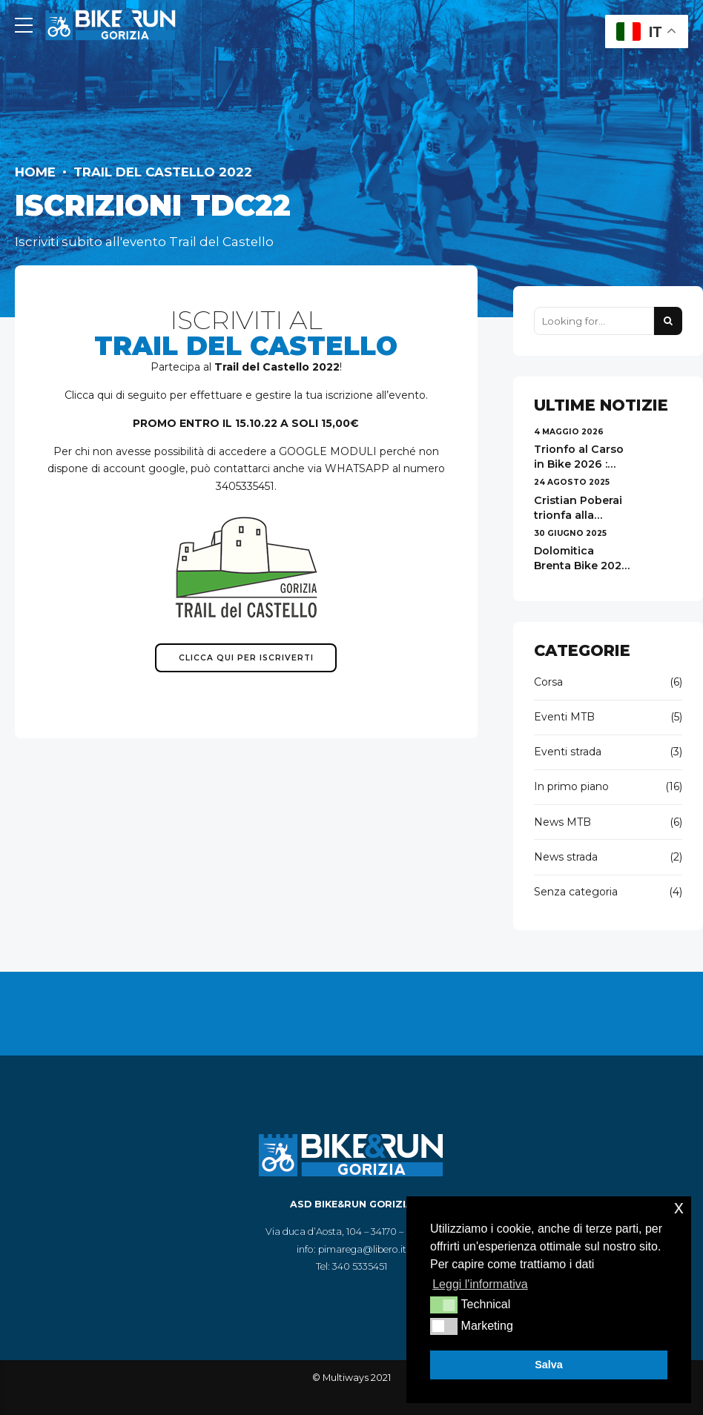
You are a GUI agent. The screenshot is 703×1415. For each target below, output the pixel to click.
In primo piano (571, 786)
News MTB (562, 822)
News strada (566, 857)
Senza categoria (576, 891)
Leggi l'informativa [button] (479, 1284)
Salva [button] (549, 1365)
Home (35, 172)
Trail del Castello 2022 (162, 172)
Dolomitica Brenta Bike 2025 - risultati (580, 565)
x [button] (679, 1207)
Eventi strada (567, 751)
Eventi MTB (564, 716)
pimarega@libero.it (362, 1249)
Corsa (548, 682)
